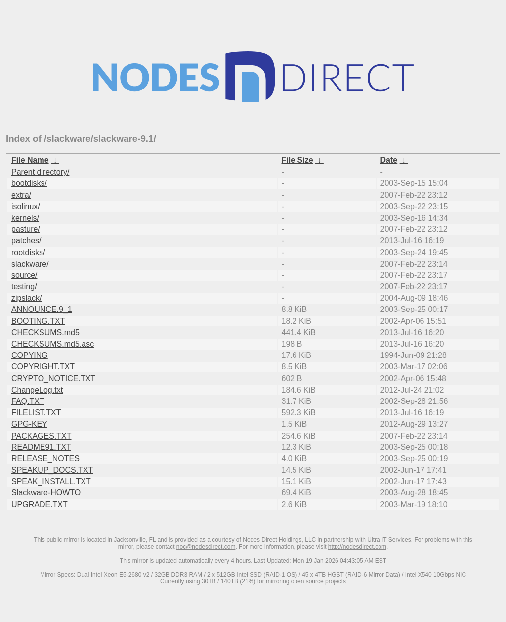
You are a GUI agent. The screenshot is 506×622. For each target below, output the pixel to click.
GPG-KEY (29, 424)
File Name (30, 160)
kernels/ (25, 218)
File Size (297, 160)
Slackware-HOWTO (46, 493)
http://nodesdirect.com (357, 546)
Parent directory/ (40, 172)
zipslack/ (26, 298)
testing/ (24, 286)
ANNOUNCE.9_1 (41, 309)
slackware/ (30, 264)
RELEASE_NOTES (45, 458)
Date (389, 160)
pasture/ (25, 229)
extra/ (21, 195)
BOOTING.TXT (38, 321)
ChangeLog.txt (37, 390)
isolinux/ (25, 206)
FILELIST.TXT (36, 412)
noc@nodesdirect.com (206, 546)
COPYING (29, 355)
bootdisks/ (29, 183)
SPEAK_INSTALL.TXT (51, 481)
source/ (24, 275)
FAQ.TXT (27, 401)
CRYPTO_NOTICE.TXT (53, 378)
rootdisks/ (28, 252)
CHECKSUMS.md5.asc (52, 344)
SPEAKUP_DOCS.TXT (52, 470)
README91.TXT (41, 447)
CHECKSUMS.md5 (45, 332)
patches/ (26, 240)
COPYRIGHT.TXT (43, 366)
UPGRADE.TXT (39, 504)
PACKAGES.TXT (41, 436)
